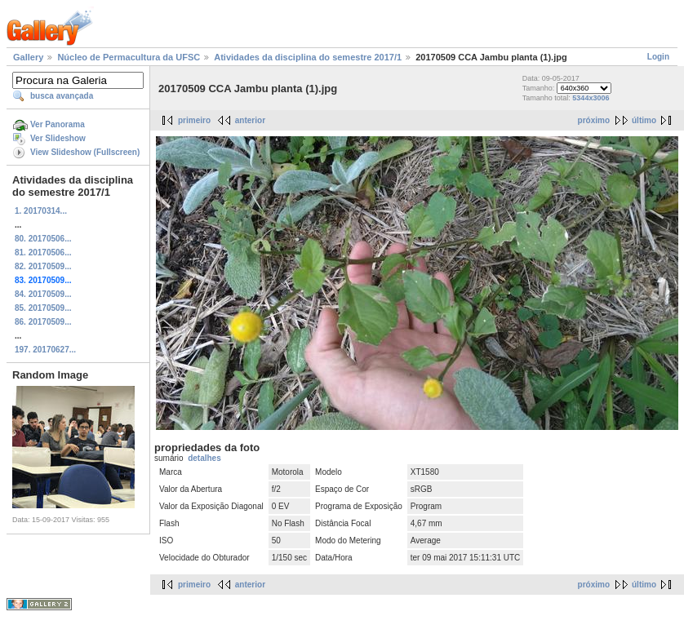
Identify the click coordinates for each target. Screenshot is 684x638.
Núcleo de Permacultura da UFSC (128, 57)
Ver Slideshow (58, 138)
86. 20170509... (43, 321)
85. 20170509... (43, 307)
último (644, 120)
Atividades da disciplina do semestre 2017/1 (308, 57)
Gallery (28, 57)
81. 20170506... (43, 252)
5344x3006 (590, 98)
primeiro (194, 120)
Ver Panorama (57, 124)
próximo (594, 120)
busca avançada (61, 95)
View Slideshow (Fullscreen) (85, 152)
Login (658, 56)
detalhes (204, 458)
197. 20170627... (45, 349)
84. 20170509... (43, 294)
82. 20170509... (43, 266)
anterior (250, 120)
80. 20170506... (43, 238)
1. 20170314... (41, 210)
